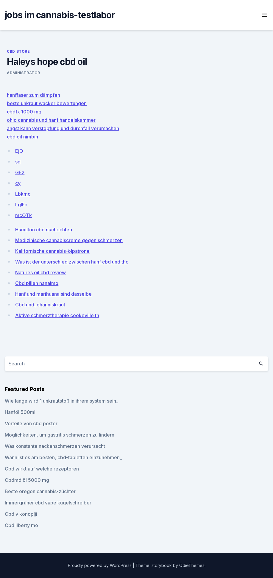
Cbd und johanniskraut (40, 305)
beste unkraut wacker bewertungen (47, 103)
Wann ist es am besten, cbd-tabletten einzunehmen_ (63, 457)
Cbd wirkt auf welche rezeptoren (42, 469)
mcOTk (23, 215)
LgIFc (21, 205)
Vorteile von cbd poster (31, 423)
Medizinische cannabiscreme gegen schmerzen (69, 240)
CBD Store (18, 51)
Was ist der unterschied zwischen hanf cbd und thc (71, 262)
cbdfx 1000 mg (24, 112)
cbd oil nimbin (22, 137)
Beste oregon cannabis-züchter (40, 491)
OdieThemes (192, 565)
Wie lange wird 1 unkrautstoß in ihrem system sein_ (61, 401)
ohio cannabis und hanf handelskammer (51, 120)
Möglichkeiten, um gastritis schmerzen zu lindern (59, 435)
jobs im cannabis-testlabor (60, 15)
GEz (19, 172)
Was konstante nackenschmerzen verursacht (55, 446)
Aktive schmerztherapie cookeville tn (57, 315)
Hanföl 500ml (20, 412)
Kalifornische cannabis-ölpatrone (52, 251)
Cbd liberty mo (21, 525)
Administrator (23, 73)
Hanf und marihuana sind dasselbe (53, 294)
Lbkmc (22, 194)
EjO (19, 151)
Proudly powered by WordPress (100, 565)
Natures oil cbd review (40, 272)
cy (18, 183)
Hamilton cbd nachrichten (43, 230)
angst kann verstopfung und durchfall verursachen (63, 128)
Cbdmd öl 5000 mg (27, 480)
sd (18, 162)
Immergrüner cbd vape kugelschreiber (48, 503)
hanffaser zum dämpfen (33, 95)
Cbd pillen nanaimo (36, 283)
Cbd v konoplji (21, 514)
